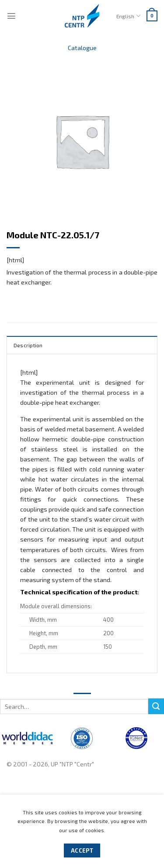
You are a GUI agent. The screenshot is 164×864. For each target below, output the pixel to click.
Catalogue (82, 47)
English (128, 16)
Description (28, 345)
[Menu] (11, 16)
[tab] (82, 344)
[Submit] (156, 706)
